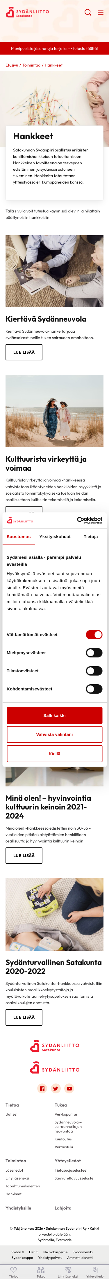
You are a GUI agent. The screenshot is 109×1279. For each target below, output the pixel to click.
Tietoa (12, 1105)
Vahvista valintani (54, 734)
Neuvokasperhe (55, 1252)
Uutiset (12, 1114)
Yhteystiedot (68, 1160)
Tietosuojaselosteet (71, 1170)
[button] (88, 14)
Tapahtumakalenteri (23, 1186)
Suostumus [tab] (19, 536)
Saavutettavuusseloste (74, 1178)
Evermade (64, 1240)
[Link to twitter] (56, 1088)
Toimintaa (31, 65)
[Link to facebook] (42, 1088)
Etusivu (12, 65)
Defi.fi (33, 1252)
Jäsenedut (14, 1170)
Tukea (61, 1105)
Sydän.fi (17, 1252)
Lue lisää (24, 352)
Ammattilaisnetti (80, 1257)
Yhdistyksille (18, 1208)
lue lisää (24, 1017)
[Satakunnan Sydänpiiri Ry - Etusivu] (54, 1045)
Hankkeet (14, 1193)
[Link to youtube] (69, 1088)
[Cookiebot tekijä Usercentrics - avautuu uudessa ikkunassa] (77, 520)
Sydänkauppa (22, 1257)
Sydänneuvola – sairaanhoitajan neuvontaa (68, 1126)
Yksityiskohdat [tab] (55, 536)
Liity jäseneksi (17, 1178)
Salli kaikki (54, 715)
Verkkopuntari (66, 1114)
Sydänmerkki (82, 1252)
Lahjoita (63, 1208)
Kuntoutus (63, 1139)
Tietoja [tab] (91, 536)
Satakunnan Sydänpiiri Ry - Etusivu (45, 12)
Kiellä (54, 753)
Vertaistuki (64, 1146)
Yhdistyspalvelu (50, 1257)
